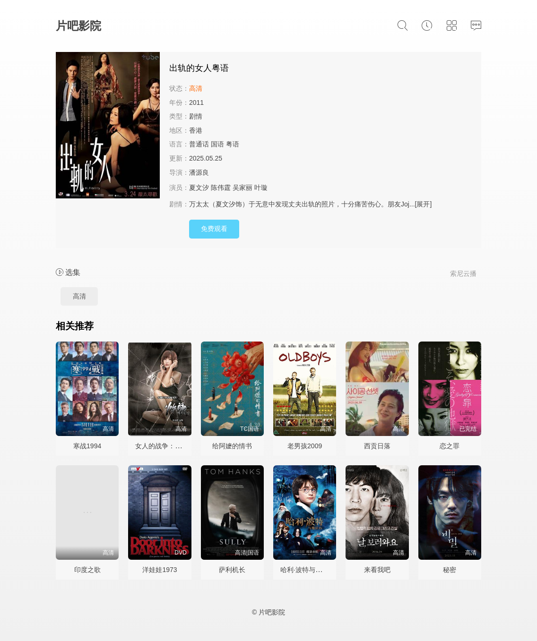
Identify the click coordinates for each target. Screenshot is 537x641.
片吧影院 (78, 25)
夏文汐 (199, 187)
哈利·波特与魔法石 (307, 569)
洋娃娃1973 (159, 569)
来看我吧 (377, 569)
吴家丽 (242, 187)
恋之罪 (449, 446)
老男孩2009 (304, 446)
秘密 (449, 569)
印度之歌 (87, 569)
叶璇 (261, 187)
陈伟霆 (221, 187)
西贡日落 (377, 446)
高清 (79, 296)
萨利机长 (232, 569)
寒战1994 (87, 446)
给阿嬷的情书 (232, 446)
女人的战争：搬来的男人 (171, 446)
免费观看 (214, 228)
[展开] (423, 204)
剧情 (195, 116)
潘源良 (199, 172)
